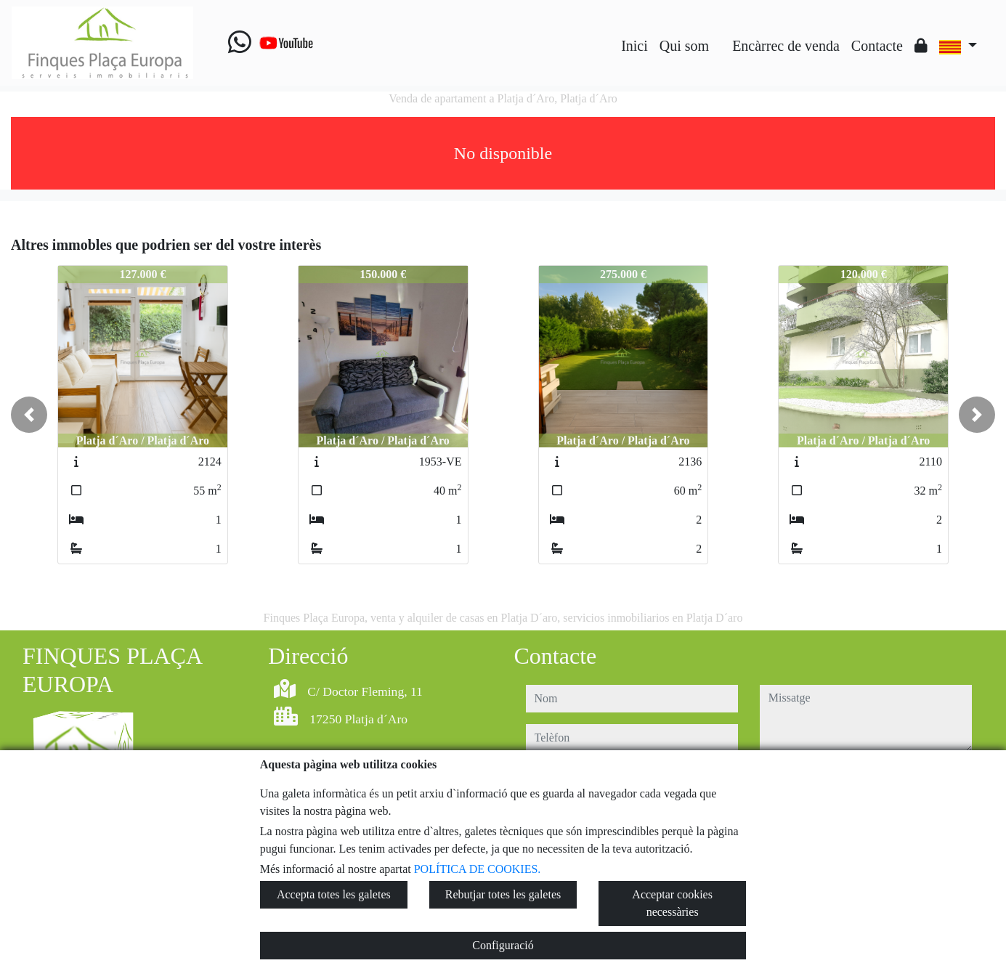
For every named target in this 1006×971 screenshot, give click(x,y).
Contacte (877, 46)
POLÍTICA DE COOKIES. (477, 869)
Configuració (502, 945)
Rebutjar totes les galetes (503, 894)
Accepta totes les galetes (334, 894)
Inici (634, 46)
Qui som (684, 46)
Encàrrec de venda (786, 46)
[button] (29, 415)
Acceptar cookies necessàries (672, 903)
